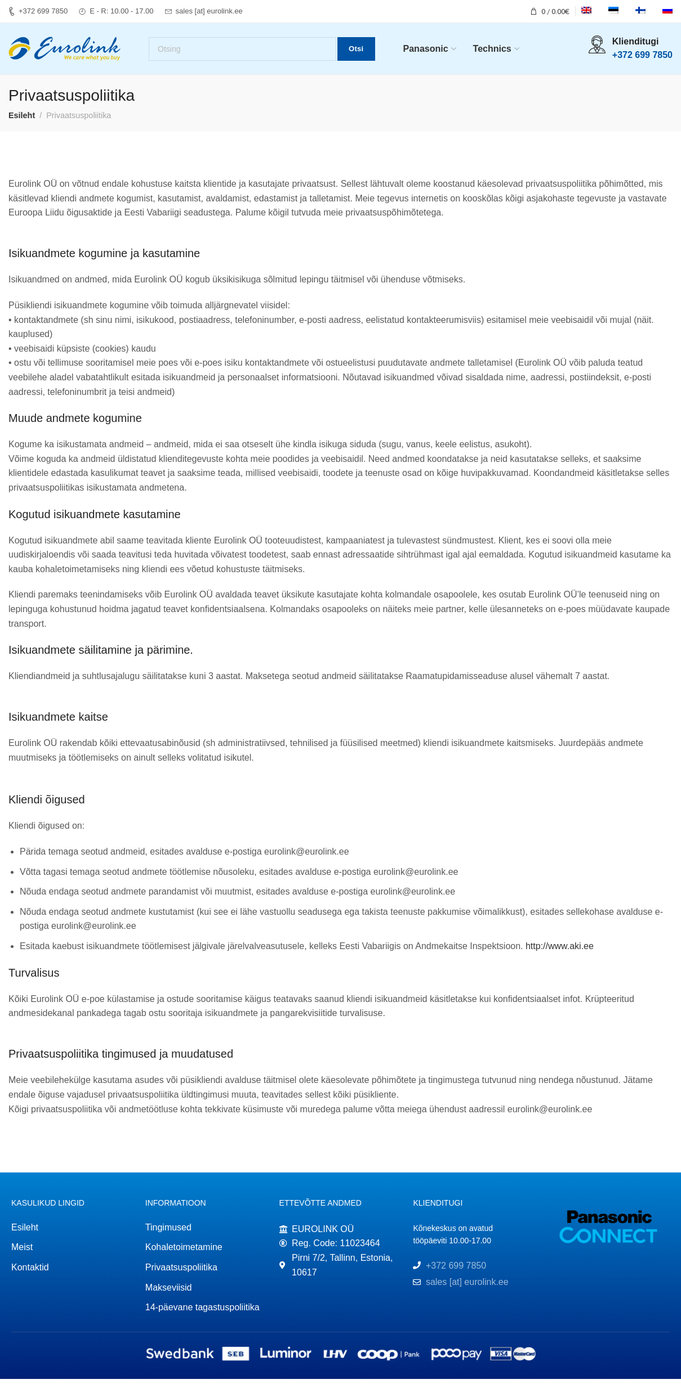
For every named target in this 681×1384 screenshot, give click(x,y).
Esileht (21, 120)
